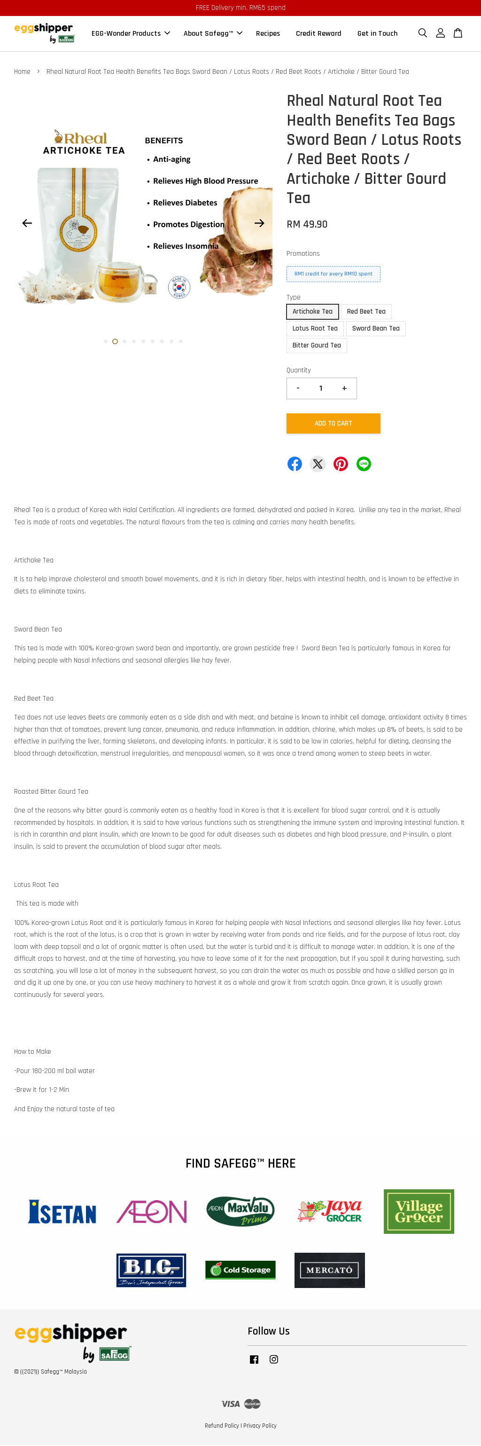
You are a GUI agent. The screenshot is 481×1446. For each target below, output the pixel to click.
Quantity (299, 371)
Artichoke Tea (313, 312)
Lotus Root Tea (315, 329)
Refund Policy (222, 1426)
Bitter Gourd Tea (317, 346)
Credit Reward (318, 34)
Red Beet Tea (366, 312)
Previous (27, 224)
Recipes (268, 34)
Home (22, 72)
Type (294, 298)
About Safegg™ (213, 34)
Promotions (303, 254)
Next (260, 224)
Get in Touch (377, 34)
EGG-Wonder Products (131, 34)
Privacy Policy (260, 1426)
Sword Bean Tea (376, 329)
